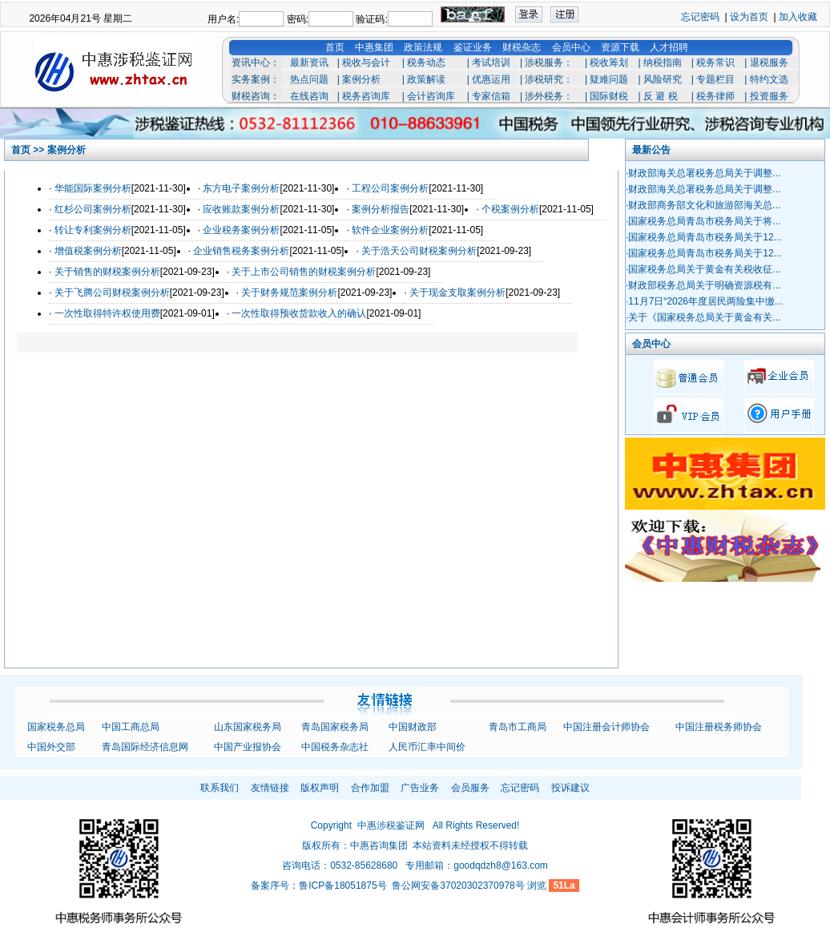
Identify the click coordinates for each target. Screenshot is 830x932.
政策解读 (426, 79)
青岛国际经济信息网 (145, 746)
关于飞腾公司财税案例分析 (112, 292)
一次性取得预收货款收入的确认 (299, 313)
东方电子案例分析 (241, 188)
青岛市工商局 (517, 726)
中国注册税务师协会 (718, 726)
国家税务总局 (56, 726)
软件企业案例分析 (390, 230)
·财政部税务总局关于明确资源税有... (703, 285)
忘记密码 (700, 16)
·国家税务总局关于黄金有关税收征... (703, 269)
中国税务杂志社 (335, 746)
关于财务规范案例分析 (289, 292)
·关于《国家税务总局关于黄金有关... (703, 317)
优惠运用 (491, 79)
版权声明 (319, 787)
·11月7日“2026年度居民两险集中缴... (704, 301)
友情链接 (270, 787)
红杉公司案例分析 (92, 209)
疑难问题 (609, 79)
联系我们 (219, 787)
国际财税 (609, 96)
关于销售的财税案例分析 (107, 271)
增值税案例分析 (88, 250)
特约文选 (769, 79)
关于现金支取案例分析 (457, 292)
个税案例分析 (510, 209)
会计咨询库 (431, 96)
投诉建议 (570, 787)
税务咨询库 (366, 96)
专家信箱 (491, 96)
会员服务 (470, 787)
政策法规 (423, 47)
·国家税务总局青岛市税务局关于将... (703, 221)
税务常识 (715, 62)
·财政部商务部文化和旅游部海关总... (703, 205)
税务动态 (426, 62)
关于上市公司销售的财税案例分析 (304, 271)
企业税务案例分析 (241, 230)
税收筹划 (609, 62)
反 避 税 (660, 96)
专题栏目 (715, 79)
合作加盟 (370, 787)
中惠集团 (374, 47)
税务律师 (715, 96)
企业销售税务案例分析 (241, 250)
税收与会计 (366, 62)
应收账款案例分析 (241, 209)
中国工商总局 (130, 726)
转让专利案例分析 (92, 230)
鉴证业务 (472, 47)
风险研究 (662, 79)
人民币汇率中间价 (427, 746)
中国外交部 (51, 746)
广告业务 (420, 787)
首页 (334, 47)
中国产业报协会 (247, 746)
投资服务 (769, 96)
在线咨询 (309, 96)
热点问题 (309, 79)
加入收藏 (798, 16)
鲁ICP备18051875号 (342, 885)
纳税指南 (662, 62)
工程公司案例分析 (390, 188)
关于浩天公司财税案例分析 (419, 250)
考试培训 (491, 62)
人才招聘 (669, 47)
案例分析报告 (380, 209)
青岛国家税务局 (335, 726)
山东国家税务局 (247, 726)
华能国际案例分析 (92, 188)
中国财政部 (413, 726)
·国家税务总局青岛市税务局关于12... (704, 237)
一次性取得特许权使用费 (107, 313)
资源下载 (620, 47)
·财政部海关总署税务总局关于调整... (703, 173)
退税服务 (769, 62)
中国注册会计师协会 (606, 726)
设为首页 (749, 16)
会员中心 (571, 47)
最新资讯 (309, 62)
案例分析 (361, 79)
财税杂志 (521, 47)
